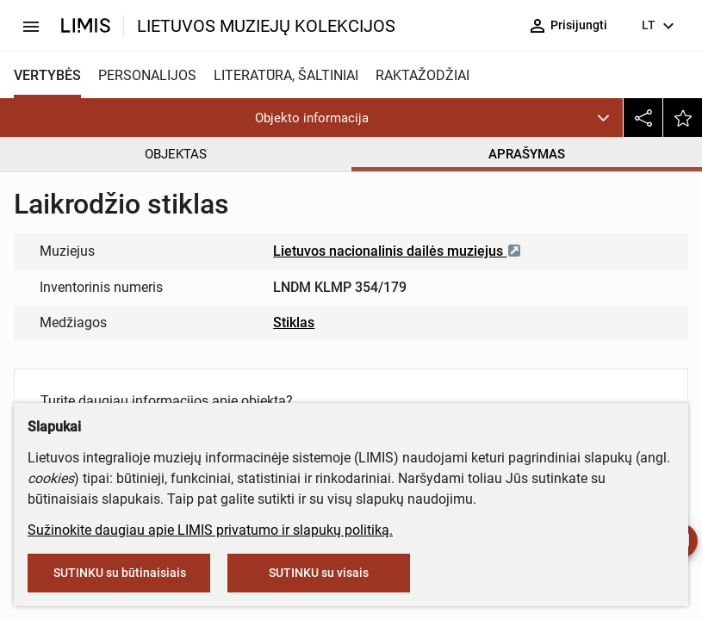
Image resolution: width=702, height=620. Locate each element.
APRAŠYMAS (526, 154)
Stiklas (293, 322)
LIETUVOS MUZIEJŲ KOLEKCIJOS (266, 26)
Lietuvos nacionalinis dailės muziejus (397, 251)
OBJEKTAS (176, 154)
